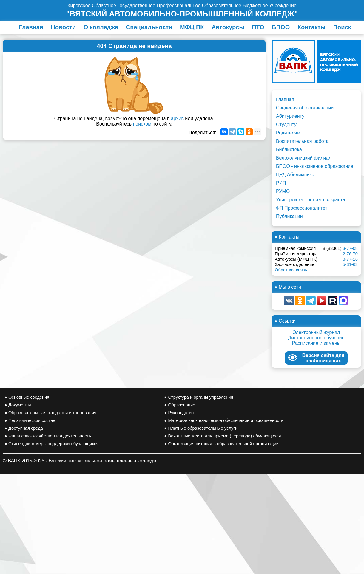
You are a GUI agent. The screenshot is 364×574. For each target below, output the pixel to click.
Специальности (149, 27)
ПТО (258, 27)
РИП (281, 182)
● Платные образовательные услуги (200, 428)
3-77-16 (350, 259)
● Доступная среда (23, 428)
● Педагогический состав (29, 420)
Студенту (286, 124)
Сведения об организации (305, 107)
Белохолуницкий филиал (303, 157)
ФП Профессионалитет (301, 208)
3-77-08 (350, 248)
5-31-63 (350, 264)
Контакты (311, 27)
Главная (31, 27)
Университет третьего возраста (310, 199)
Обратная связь (291, 269)
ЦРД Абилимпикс (295, 174)
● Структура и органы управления (198, 397)
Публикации (289, 216)
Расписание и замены (316, 343)
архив (177, 118)
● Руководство (179, 412)
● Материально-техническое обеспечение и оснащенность (223, 420)
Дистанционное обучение (316, 337)
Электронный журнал (316, 332)
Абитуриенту (290, 116)
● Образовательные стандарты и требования (50, 412)
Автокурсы (228, 27)
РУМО (283, 191)
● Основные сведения (26, 397)
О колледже (101, 27)
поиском (142, 123)
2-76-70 (350, 253)
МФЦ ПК (192, 27)
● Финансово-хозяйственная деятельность (47, 436)
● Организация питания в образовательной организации (221, 443)
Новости (63, 27)
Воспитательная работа (302, 141)
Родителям (288, 132)
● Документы (17, 405)
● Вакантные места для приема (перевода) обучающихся (222, 436)
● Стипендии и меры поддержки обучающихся (51, 443)
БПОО (281, 27)
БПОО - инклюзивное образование (314, 166)
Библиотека (289, 149)
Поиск (342, 27)
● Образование (179, 405)
